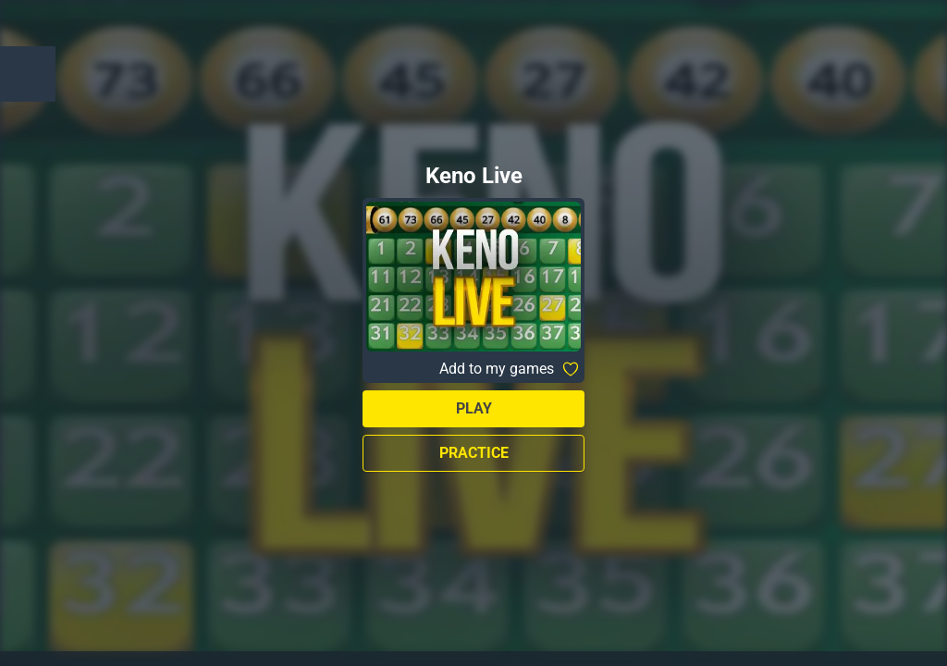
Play (474, 408)
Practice (474, 453)
